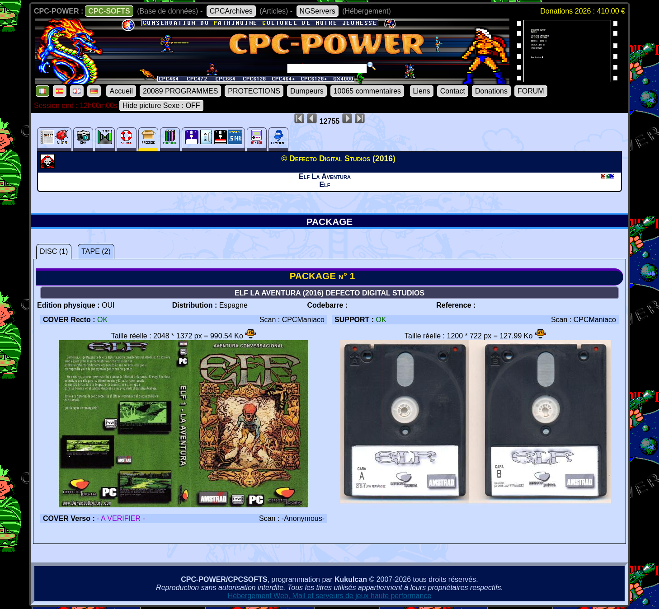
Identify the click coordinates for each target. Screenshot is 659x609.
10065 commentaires (367, 91)
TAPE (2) (96, 251)
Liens (421, 91)
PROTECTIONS (254, 91)
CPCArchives (231, 11)
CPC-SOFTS (109, 11)
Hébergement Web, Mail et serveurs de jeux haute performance (330, 596)
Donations (491, 91)
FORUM (531, 91)
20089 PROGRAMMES (180, 91)
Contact (452, 91)
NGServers (317, 11)
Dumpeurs (307, 91)
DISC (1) (54, 251)
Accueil (121, 91)
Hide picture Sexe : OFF (161, 105)
